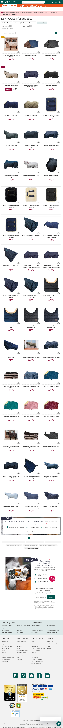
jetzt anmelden (31, 531)
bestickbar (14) (6, 28)
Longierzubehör (6, 644)
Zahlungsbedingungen (37, 661)
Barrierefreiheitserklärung (38, 648)
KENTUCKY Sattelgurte (31, 548)
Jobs (17, 657)
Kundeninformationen (37, 655)
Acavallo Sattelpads (52, 632)
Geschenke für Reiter (7, 646)
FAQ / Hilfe (34, 652)
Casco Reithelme (51, 625)
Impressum (34, 644)
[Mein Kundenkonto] (51, 3)
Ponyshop (4, 655)
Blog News (50, 593)
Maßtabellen (50, 646)
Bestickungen (50, 641)
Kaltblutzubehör (6, 659)
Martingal (19, 630)
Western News (41, 593)
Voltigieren (4, 652)
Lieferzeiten (35, 657)
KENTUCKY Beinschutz (31, 545)
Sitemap (34, 666)
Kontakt (18, 644)
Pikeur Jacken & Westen (38, 630)
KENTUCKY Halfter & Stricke (35, 542)
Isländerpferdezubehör (8, 657)
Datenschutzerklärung (40, 607)
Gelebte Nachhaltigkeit (22, 650)
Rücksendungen (36, 650)
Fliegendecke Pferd (7, 625)
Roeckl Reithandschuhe (53, 630)
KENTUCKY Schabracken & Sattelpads (13, 542)
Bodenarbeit (5, 661)
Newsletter (49, 648)
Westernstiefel (20, 628)
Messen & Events (20, 659)
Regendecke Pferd (6, 628)
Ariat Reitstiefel (51, 628)
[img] (60, 3)
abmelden (47, 609)
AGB (33, 641)
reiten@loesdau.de (36, 720)
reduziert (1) (25, 26)
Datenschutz (35, 646)
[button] (2, 2)
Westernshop (5, 641)
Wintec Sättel (35, 632)
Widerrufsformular (36, 663)
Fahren (3, 650)
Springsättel (20, 632)
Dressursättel (5, 630)
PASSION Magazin (21, 652)
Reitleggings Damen (7, 632)
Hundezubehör (6, 648)
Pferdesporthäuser (21, 641)
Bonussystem (19, 646)
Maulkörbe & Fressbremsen (24, 625)
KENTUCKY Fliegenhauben (14, 545)
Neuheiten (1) (5, 26)
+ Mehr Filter (41, 23)
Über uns (18, 648)
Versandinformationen (37, 659)
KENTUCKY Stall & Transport (48, 545)
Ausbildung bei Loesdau (22, 655)
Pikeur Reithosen (36, 628)
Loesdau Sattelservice (52, 644)
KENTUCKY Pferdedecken (53, 542)
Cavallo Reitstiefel (36, 625)
